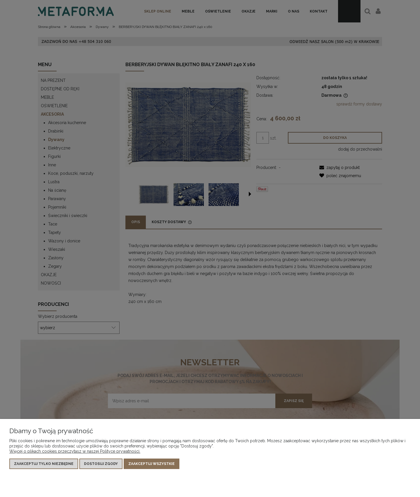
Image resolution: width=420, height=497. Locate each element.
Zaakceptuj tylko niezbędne (44, 464)
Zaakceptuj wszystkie (151, 464)
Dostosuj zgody (101, 464)
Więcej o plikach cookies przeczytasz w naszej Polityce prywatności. (74, 451)
